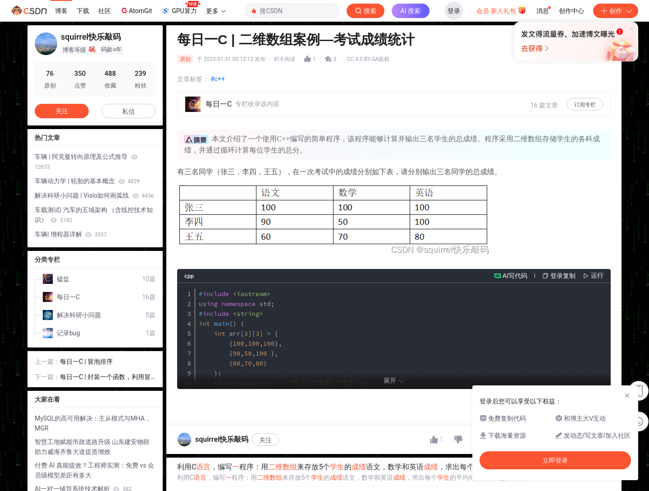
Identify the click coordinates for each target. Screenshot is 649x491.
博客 (61, 10)
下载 (83, 10)
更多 (216, 10)
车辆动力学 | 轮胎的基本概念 (87, 181)
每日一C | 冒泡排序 (86, 359)
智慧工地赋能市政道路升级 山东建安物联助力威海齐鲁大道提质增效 (92, 445)
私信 (128, 111)
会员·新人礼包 (501, 9)
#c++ (217, 79)
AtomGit (136, 10)
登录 (454, 10)
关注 (265, 473)
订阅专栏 (585, 105)
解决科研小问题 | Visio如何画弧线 (94, 195)
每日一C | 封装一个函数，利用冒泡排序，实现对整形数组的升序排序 (107, 375)
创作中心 (571, 10)
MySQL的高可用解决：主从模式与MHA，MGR (93, 421)
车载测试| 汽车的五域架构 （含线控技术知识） (94, 214)
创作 (615, 10)
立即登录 (387, 85)
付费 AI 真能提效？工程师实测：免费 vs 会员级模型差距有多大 (94, 468)
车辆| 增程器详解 (71, 234)
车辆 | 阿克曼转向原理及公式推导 (86, 161)
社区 (104, 10)
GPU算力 (180, 8)
